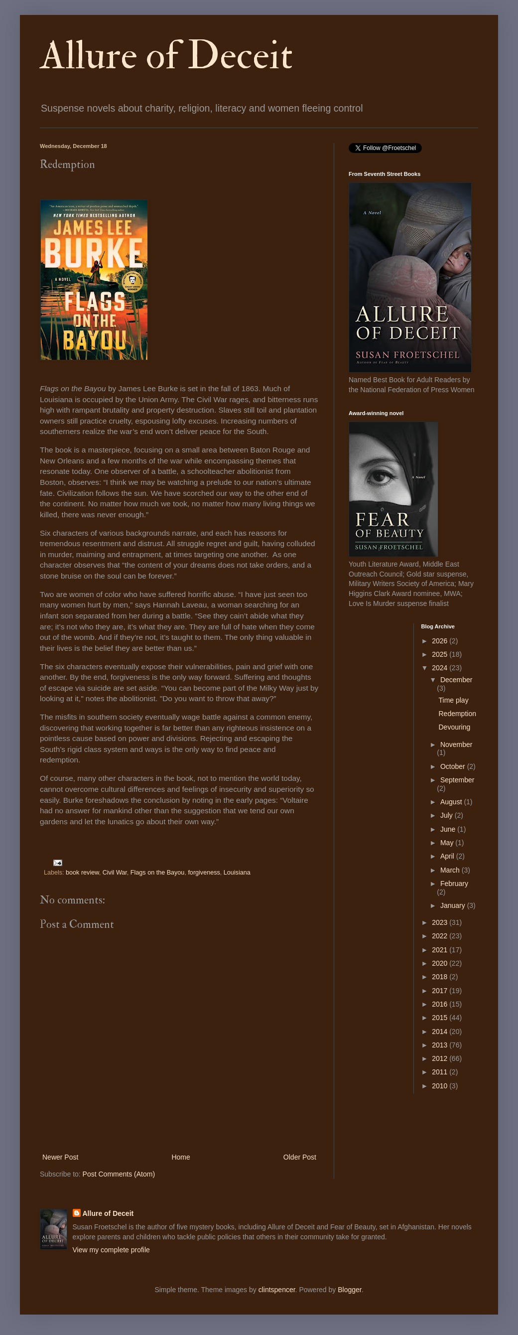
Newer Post (60, 1157)
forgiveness (204, 872)
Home (180, 1157)
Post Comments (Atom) (119, 1174)
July (447, 815)
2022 (440, 936)
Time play (453, 700)
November (456, 744)
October (453, 766)
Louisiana (237, 872)
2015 (440, 1018)
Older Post (299, 1157)
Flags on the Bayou (157, 872)
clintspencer (277, 1290)
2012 (440, 1058)
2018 (440, 977)
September (457, 780)
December (456, 680)
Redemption (457, 714)
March (451, 870)
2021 (440, 950)
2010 (440, 1086)
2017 (440, 991)
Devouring (454, 727)
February (454, 884)
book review (82, 872)
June (448, 829)
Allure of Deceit (166, 56)
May (447, 843)
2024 (440, 668)
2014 (440, 1032)
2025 (440, 654)
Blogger (349, 1290)
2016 (440, 1004)
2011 (440, 1072)
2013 (440, 1045)
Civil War (115, 872)
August (452, 802)
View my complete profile (111, 1250)
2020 (440, 963)
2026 (440, 641)
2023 (440, 922)
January (453, 905)
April (448, 856)
